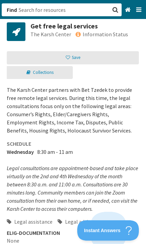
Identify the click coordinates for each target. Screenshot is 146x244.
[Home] (128, 10)
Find (12, 9)
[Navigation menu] (139, 10)
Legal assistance (30, 221)
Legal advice (75, 221)
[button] (73, 122)
